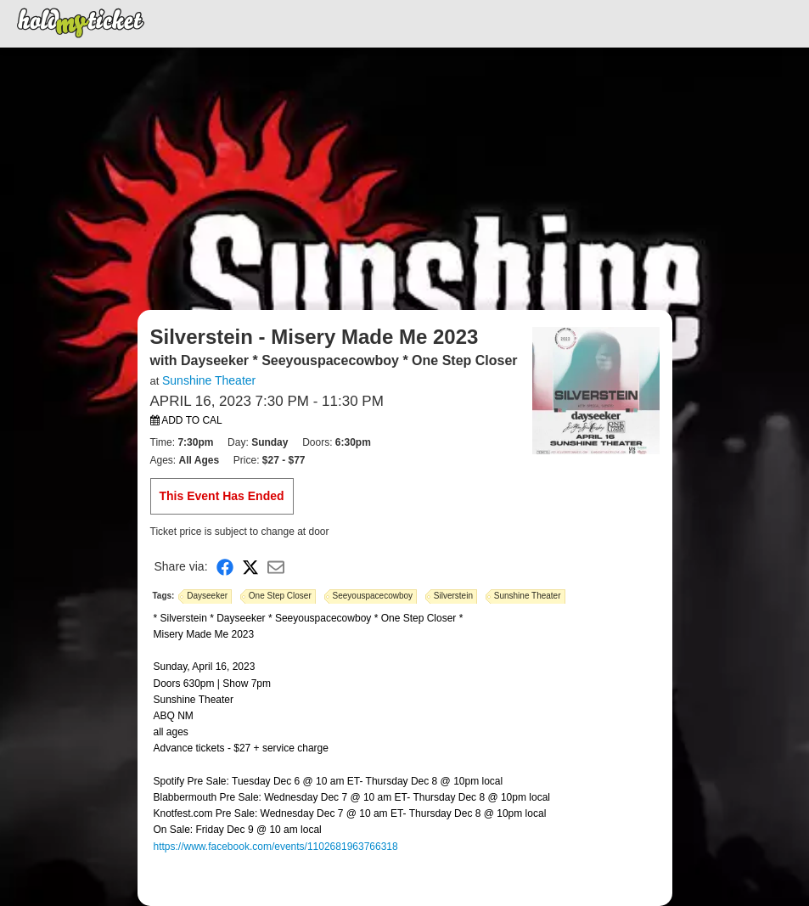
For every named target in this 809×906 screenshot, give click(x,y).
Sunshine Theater (209, 380)
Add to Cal (186, 420)
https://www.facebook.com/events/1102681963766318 (276, 847)
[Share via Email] (275, 567)
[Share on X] (250, 567)
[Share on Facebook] (224, 567)
